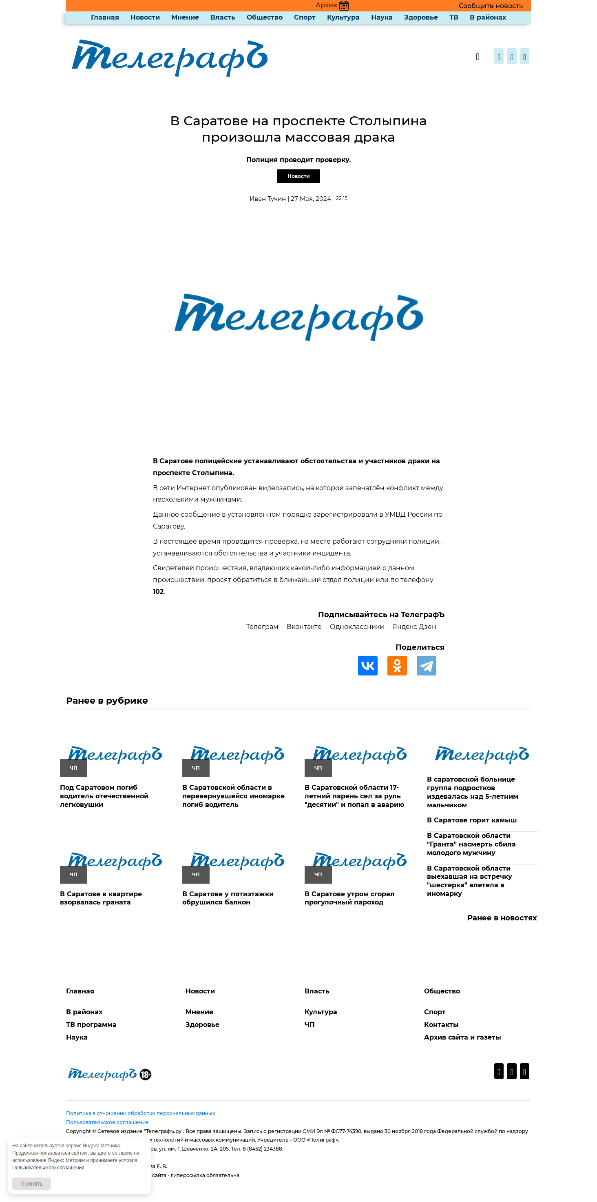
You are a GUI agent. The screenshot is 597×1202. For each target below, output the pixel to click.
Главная (105, 17)
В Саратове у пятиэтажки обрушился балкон (228, 898)
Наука (382, 17)
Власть (222, 17)
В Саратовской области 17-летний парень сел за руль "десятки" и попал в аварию (354, 796)
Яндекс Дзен (414, 627)
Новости (145, 17)
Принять (31, 1183)
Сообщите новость (491, 6)
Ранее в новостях (502, 917)
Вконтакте (304, 627)
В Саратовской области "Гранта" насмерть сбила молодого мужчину (471, 844)
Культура (343, 17)
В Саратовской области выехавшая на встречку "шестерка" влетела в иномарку (469, 881)
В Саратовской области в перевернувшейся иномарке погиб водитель (233, 796)
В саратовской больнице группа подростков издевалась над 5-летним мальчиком (472, 792)
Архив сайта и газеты (462, 1037)
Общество (265, 17)
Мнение (185, 17)
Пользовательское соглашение (107, 1122)
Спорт (305, 17)
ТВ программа (91, 1025)
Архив (332, 5)
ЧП (310, 1025)
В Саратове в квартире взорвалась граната (101, 898)
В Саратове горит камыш (472, 820)
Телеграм (262, 627)
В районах (488, 17)
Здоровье (421, 17)
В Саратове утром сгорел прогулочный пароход (350, 898)
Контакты (441, 1025)
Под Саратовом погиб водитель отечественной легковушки (104, 796)
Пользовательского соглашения (48, 1168)
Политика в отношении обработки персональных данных (140, 1113)
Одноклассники (357, 627)
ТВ (453, 17)
